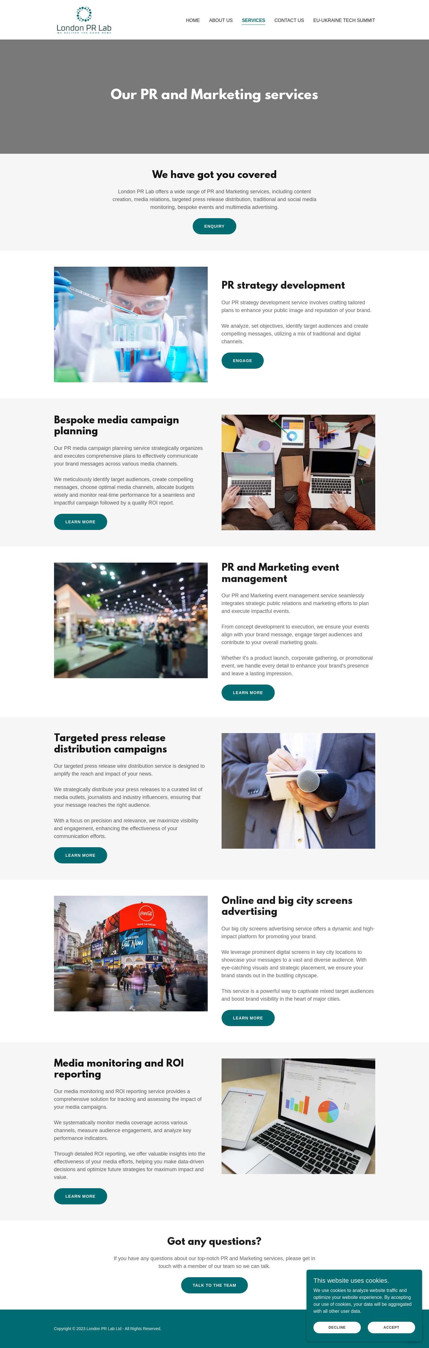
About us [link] (221, 20)
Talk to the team (214, 1285)
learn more (81, 1196)
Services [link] (253, 20)
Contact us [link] (289, 20)
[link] (84, 19)
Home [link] (193, 20)
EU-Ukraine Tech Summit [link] (344, 20)
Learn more (81, 522)
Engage (242, 360)
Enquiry (214, 226)
